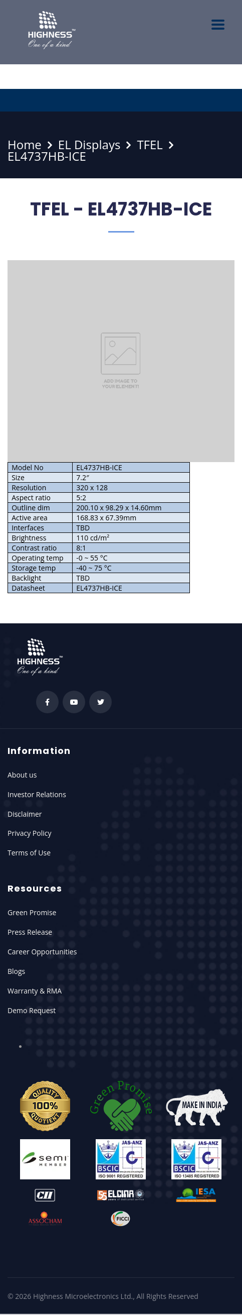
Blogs (16, 971)
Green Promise (32, 912)
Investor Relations (37, 794)
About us (22, 775)
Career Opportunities (42, 951)
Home (25, 144)
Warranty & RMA (35, 991)
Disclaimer (25, 814)
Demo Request (32, 1010)
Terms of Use (29, 852)
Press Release (30, 932)
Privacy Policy (29, 833)
